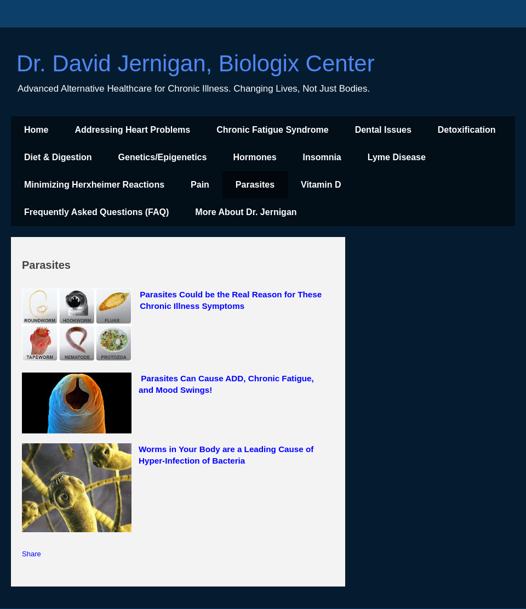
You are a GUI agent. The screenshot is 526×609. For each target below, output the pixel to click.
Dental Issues (383, 129)
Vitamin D (321, 184)
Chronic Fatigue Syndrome (272, 129)
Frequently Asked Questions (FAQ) (96, 212)
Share (31, 554)
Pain (200, 184)
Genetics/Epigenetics (162, 157)
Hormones (254, 157)
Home (36, 129)
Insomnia (322, 157)
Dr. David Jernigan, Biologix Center (195, 63)
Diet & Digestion (58, 157)
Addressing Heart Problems (132, 129)
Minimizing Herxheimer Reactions (94, 184)
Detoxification (467, 129)
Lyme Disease (397, 157)
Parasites (255, 184)
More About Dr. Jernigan (245, 212)
